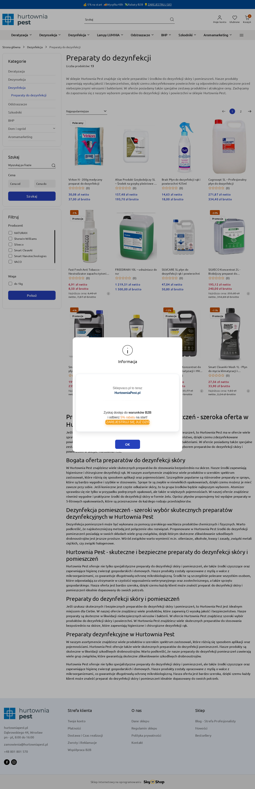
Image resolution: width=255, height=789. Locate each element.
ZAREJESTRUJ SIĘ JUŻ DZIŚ (127, 414)
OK (127, 429)
